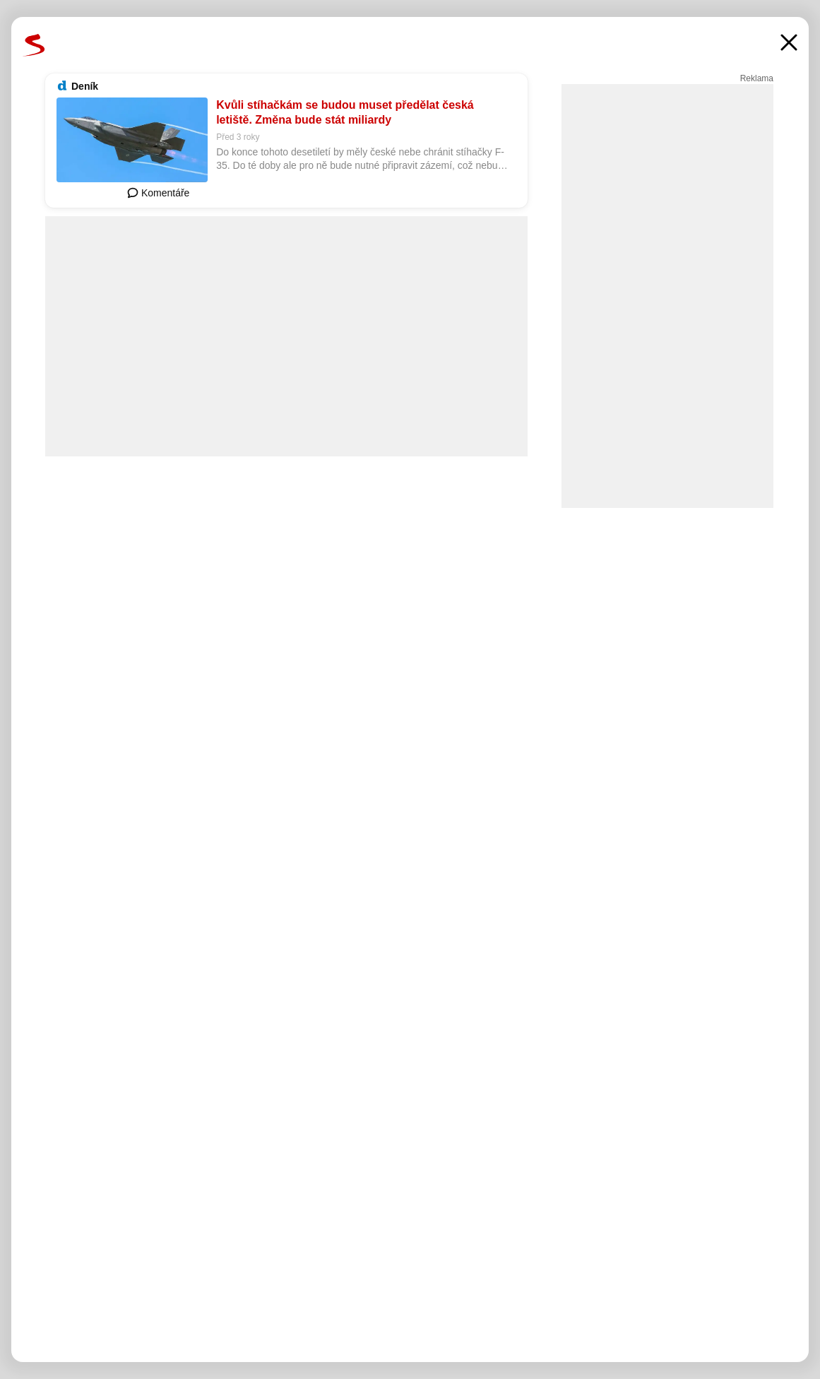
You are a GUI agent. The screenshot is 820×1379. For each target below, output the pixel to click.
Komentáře (158, 193)
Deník (84, 86)
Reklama (756, 78)
